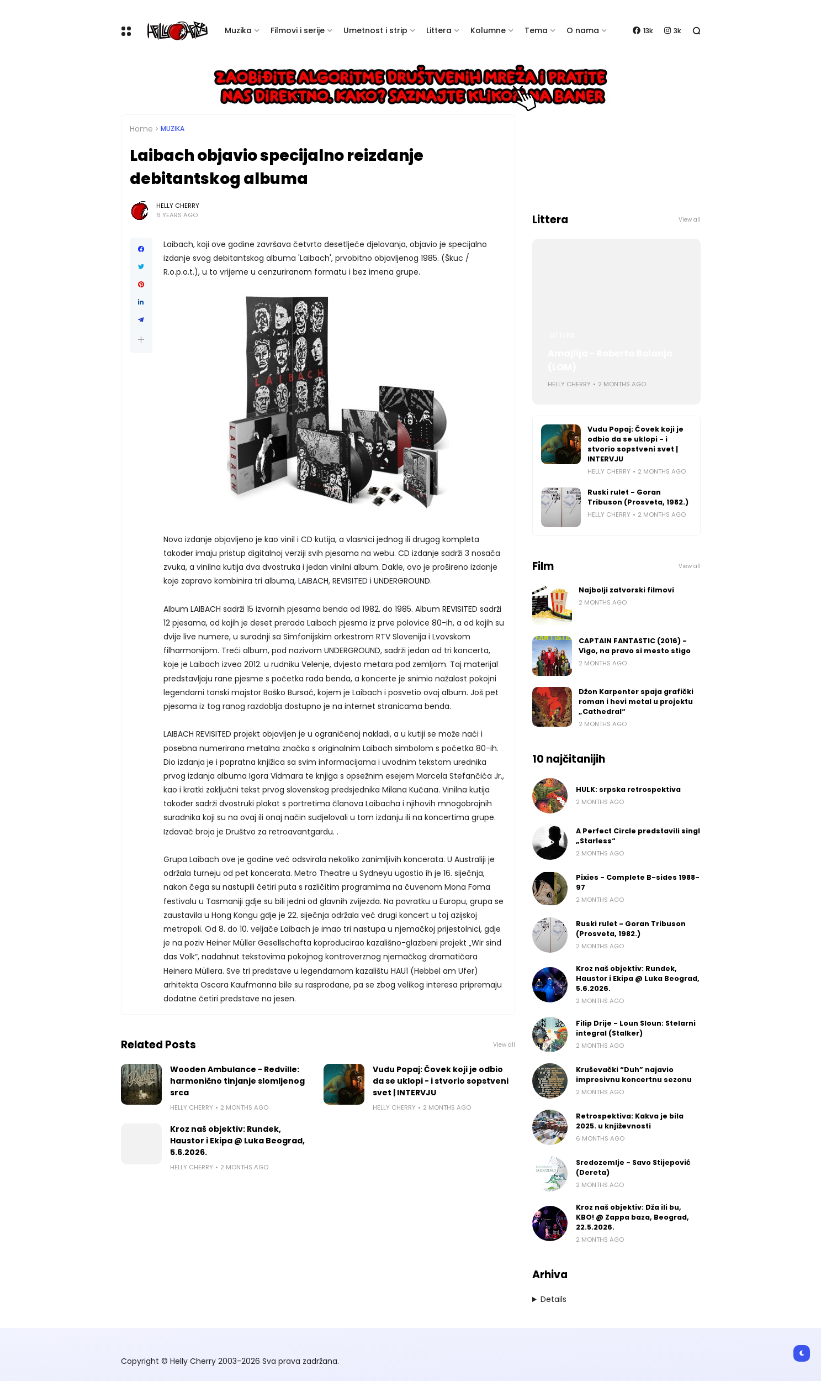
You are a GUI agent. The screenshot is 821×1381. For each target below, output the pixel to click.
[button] (141, 339)
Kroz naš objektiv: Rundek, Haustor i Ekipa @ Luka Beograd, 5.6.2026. (237, 1140)
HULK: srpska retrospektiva (628, 789)
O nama (582, 30)
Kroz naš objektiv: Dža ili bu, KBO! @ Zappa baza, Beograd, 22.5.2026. (632, 1217)
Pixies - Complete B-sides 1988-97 (638, 882)
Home (141, 128)
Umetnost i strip (375, 30)
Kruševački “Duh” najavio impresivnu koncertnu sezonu (634, 1074)
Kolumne (488, 30)
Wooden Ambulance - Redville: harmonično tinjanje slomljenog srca (237, 1081)
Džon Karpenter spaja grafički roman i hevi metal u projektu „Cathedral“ (636, 701)
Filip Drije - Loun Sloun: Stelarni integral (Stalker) (636, 1028)
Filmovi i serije (298, 30)
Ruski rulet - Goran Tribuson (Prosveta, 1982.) (637, 497)
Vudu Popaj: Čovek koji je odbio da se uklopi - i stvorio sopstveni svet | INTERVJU (441, 1081)
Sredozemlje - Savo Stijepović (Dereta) (633, 1167)
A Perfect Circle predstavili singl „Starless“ (638, 836)
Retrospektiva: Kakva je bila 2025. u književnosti (630, 1121)
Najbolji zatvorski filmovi (626, 590)
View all (504, 1045)
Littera (439, 30)
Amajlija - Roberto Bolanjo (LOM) (610, 360)
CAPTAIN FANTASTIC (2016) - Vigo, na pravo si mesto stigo (635, 645)
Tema (536, 30)
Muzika (238, 30)
